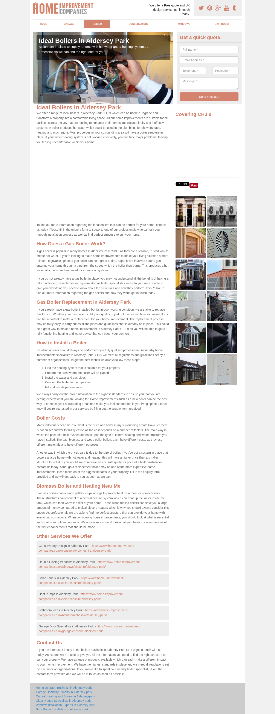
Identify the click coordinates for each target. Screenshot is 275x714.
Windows (184, 24)
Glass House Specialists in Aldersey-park (63, 700)
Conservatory (138, 24)
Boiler (97, 24)
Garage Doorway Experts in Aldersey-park (64, 692)
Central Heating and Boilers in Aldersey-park (65, 696)
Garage (69, 24)
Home (43, 24)
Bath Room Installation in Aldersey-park (62, 709)
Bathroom (222, 24)
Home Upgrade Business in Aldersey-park (64, 687)
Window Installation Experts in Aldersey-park (65, 705)
